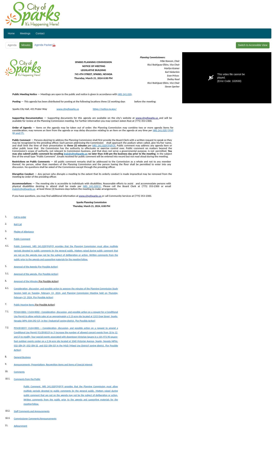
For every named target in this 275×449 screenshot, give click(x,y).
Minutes (25, 45)
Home (11, 33)
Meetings (25, 33)
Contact (40, 33)
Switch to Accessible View (252, 45)
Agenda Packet (45, 44)
